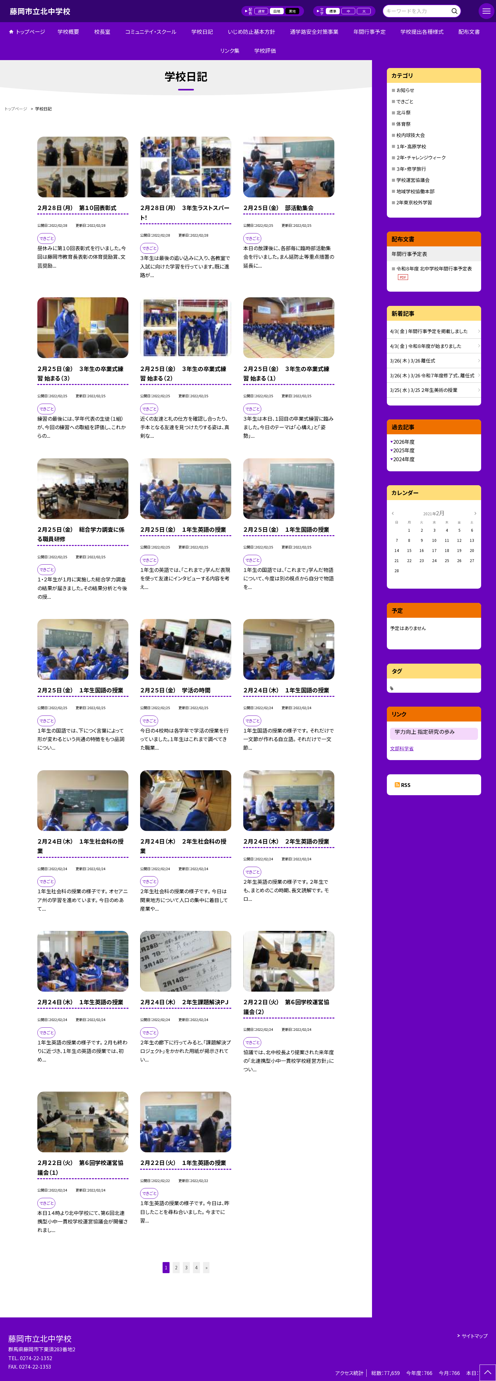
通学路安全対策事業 (314, 31)
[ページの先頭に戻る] (488, 1373)
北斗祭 (403, 112)
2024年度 (404, 459)
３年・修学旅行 (411, 168)
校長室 (102, 31)
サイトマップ (475, 1336)
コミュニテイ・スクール (151, 31)
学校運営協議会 (413, 179)
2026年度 (404, 441)
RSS (406, 785)
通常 (261, 11)
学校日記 (202, 31)
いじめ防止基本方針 (251, 31)
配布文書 (469, 31)
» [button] (206, 1267)
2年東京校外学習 (414, 202)
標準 (332, 11)
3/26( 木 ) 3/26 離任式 (412, 360)
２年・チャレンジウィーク (420, 157)
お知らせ (405, 90)
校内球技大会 (410, 135)
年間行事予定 (369, 31)
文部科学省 (402, 748)
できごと (404, 101)
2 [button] (176, 1267)
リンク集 (229, 50)
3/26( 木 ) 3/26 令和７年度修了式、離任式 (432, 375)
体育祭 (403, 124)
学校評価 (265, 50)
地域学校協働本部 (415, 191)
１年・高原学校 (411, 146)
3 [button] (186, 1267)
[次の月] (475, 512)
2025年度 (404, 450)
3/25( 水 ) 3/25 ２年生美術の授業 (423, 390)
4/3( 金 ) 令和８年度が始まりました (425, 346)
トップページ (30, 31)
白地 (276, 11)
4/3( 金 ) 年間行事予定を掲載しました (429, 331)
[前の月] (393, 512)
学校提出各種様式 (421, 31)
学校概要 (68, 31)
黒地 (292, 11)
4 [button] (196, 1267)
